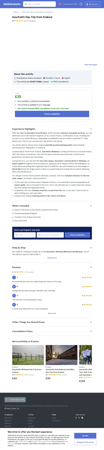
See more (52, 313)
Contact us (56, 421)
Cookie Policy (23, 441)
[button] (52, 129)
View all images (91, 65)
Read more (52, 258)
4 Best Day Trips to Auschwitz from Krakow (37, 12)
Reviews (8, 426)
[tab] (52, 129)
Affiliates (8, 423)
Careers (8, 421)
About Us (8, 418)
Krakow (16, 12)
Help (54, 418)
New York (32, 418)
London (31, 426)
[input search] (39, 4)
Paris (30, 423)
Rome (30, 421)
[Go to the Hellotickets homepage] (12, 4)
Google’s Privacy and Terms (41, 441)
